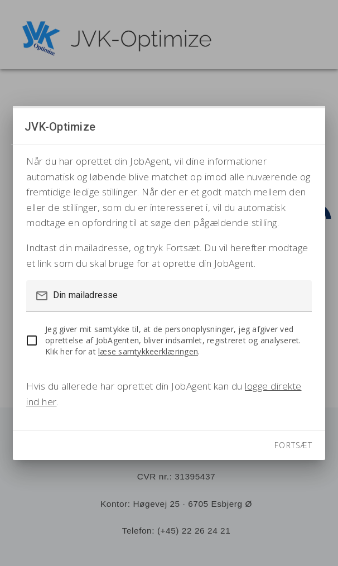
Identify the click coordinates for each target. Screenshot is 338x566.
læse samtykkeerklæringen (148, 351)
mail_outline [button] (42, 296)
